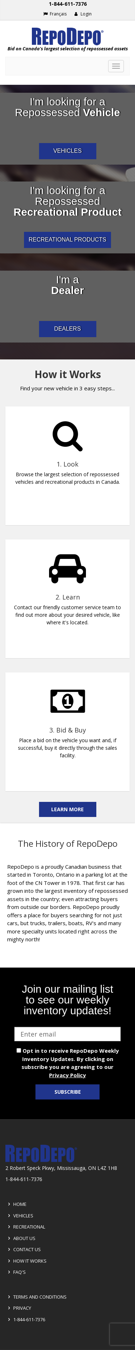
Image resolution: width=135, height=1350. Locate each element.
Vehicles (19, 1215)
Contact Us (23, 1249)
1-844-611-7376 (25, 1319)
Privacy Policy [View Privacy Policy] (67, 1075)
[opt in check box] (18, 1050)
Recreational (25, 1226)
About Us (20, 1238)
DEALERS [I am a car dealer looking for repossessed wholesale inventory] (67, 329)
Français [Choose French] (55, 14)
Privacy (18, 1308)
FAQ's (16, 1272)
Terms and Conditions (36, 1297)
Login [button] (83, 14)
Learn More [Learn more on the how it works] (67, 809)
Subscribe (67, 1091)
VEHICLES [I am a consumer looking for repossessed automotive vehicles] (67, 151)
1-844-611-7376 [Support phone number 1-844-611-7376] (68, 3)
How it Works (26, 1261)
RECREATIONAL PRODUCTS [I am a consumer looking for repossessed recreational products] (67, 240)
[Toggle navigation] (116, 66)
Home (16, 1204)
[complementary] (67, 590)
